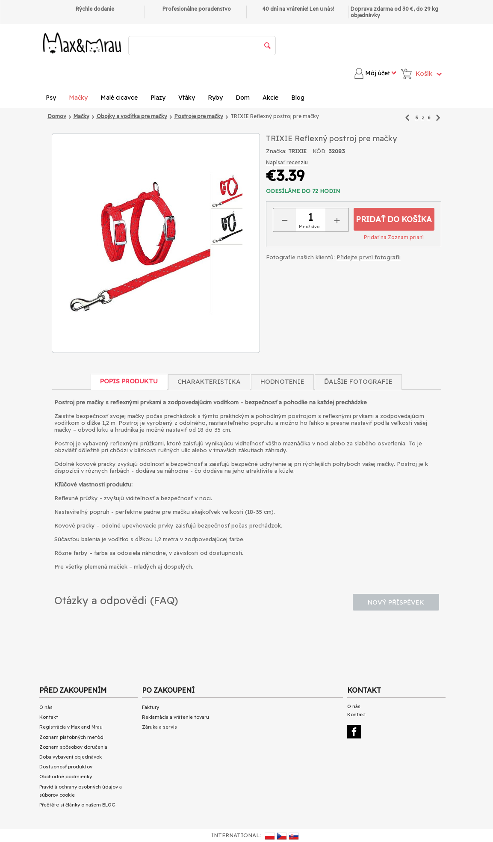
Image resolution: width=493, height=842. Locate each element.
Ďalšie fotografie (358, 381)
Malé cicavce (119, 97)
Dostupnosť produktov (65, 767)
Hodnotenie (282, 381)
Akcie (270, 97)
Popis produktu (129, 381)
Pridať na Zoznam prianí (394, 237)
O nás (46, 707)
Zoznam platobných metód (71, 737)
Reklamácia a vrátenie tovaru (175, 717)
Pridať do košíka (394, 219)
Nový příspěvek (396, 602)
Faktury (150, 707)
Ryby (215, 97)
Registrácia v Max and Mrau (71, 727)
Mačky (78, 97)
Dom (243, 97)
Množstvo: (309, 226)
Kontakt (48, 717)
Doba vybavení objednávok (70, 757)
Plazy (158, 97)
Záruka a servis (159, 727)
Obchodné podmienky (65, 777)
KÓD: (320, 151)
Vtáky (186, 97)
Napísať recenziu (287, 162)
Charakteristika (209, 381)
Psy (51, 97)
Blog (297, 97)
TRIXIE (297, 151)
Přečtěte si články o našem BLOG (77, 805)
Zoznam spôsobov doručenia (73, 747)
